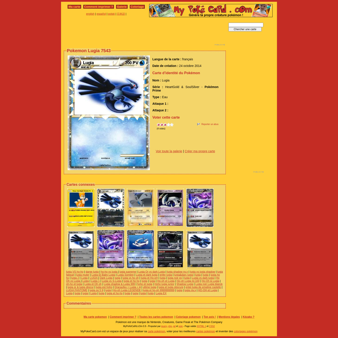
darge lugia (92, 271)
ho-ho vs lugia (109, 271)
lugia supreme (127, 271)
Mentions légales (229, 316)
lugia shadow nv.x (177, 271)
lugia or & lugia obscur (80, 287)
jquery (164, 326)
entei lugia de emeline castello (203, 287)
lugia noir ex (175, 277)
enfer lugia (166, 274)
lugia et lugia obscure (170, 287)
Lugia (84, 277)
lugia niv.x (190, 290)
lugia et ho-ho (115, 293)
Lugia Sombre (125, 274)
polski (111, 13)
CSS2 (212, 326)
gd (174, 326)
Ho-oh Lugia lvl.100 (188, 281)
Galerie (122, 6)
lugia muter (82, 274)
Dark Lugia (106, 277)
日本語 (121, 13)
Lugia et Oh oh (93, 284)
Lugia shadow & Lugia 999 (119, 284)
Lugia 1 (95, 281)
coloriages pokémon (245, 331)
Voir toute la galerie (169, 151)
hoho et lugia (144, 284)
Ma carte (74, 6)
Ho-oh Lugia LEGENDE (127, 290)
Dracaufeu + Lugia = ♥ (128, 287)
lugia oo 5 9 (96, 290)
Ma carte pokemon (95, 316)
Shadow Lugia (184, 284)
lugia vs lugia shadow (202, 271)
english (90, 13)
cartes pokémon (205, 331)
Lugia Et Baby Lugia (103, 274)
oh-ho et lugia (74, 284)
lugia (198, 274)
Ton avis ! (210, 316)
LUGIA (94, 277)
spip (181, 326)
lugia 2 (75, 277)
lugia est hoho (104, 287)
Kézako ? (248, 316)
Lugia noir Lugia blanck (209, 284)
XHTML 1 (201, 326)
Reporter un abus (209, 124)
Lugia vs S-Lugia (111, 281)
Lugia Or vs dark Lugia (151, 271)
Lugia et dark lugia (147, 274)
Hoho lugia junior (164, 284)
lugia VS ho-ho (75, 271)
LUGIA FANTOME (76, 290)
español (101, 13)
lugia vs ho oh (131, 277)
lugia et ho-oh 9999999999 (159, 290)
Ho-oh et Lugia (166, 281)
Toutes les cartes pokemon (156, 316)
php (170, 326)
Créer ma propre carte (200, 151)
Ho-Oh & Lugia (210, 281)
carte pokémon (156, 331)
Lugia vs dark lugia (203, 277)
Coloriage (137, 6)
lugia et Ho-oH (149, 277)
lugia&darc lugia (183, 274)
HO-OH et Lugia (207, 290)
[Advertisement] (145, 32)
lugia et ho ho (131, 281)
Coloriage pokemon (188, 316)
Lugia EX (161, 293)
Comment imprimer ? (98, 6)
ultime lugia (149, 287)
